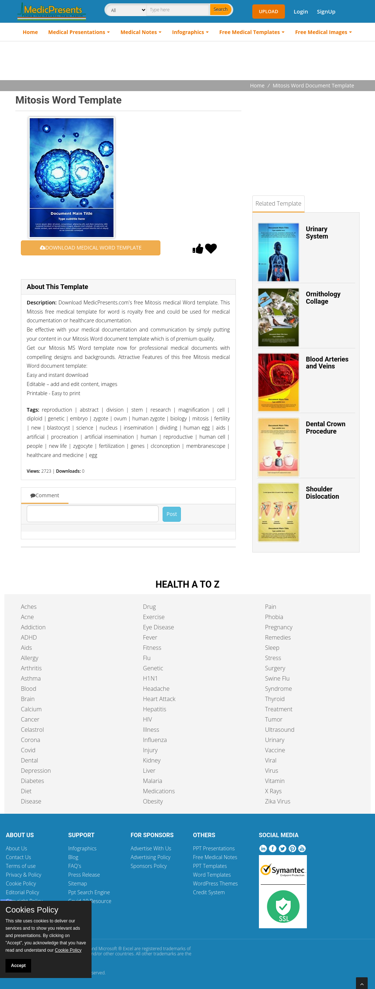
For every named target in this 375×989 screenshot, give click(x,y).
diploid (34, 418)
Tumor (274, 719)
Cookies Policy (31, 910)
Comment (44, 495)
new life (58, 445)
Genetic (153, 668)
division (114, 409)
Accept (18, 965)
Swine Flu (277, 678)
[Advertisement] (187, 61)
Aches (29, 607)
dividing (168, 427)
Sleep (272, 648)
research (161, 409)
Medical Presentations (76, 32)
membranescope (205, 445)
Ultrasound (279, 730)
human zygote (148, 418)
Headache (156, 689)
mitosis (200, 418)
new (36, 427)
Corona (30, 740)
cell (221, 409)
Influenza (155, 740)
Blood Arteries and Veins (327, 362)
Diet (26, 791)
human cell (212, 436)
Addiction (33, 627)
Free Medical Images (321, 32)
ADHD (29, 637)
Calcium (31, 709)
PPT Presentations (214, 848)
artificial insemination (109, 436)
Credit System (209, 892)
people (34, 445)
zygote (100, 418)
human (149, 436)
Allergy (29, 658)
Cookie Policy (21, 883)
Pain (270, 607)
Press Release (84, 874)
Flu (147, 658)
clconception (165, 445)
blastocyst (58, 427)
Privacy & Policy (23, 874)
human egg (196, 427)
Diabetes (32, 781)
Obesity (153, 801)
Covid (28, 750)
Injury (150, 750)
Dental (29, 760)
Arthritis (31, 668)
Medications (159, 791)
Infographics (188, 32)
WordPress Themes (215, 883)
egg (93, 455)
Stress (273, 658)
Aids (26, 648)
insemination (138, 427)
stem (137, 409)
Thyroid (275, 699)
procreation (64, 436)
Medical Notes (138, 32)
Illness (151, 730)
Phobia (274, 617)
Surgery (275, 668)
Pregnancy (279, 627)
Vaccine (275, 750)
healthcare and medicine (55, 455)
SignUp (326, 11)
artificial (35, 436)
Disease (31, 801)
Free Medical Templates (249, 32)
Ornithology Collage (323, 297)
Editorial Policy (22, 892)
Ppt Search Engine (89, 892)
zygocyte (83, 445)
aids (220, 427)
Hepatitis (154, 709)
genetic (56, 418)
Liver (149, 771)
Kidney (151, 760)
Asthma (31, 678)
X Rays (273, 791)
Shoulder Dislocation (322, 492)
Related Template (278, 203)
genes (137, 445)
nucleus (109, 427)
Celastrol (32, 730)
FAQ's (74, 865)
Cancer (30, 719)
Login (301, 11)
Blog (73, 857)
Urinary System (317, 232)
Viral (270, 760)
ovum (120, 418)
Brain (28, 699)
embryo (79, 418)
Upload (268, 11)
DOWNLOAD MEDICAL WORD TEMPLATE (91, 247)
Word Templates (212, 874)
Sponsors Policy (149, 865)
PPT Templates (210, 865)
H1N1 (150, 678)
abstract (89, 409)
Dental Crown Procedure (325, 427)
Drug (149, 607)
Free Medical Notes (215, 857)
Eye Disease (158, 627)
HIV (147, 719)
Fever (150, 637)
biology (178, 418)
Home (30, 32)
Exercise (153, 617)
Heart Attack (159, 699)
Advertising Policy (151, 857)
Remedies (278, 637)
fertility (222, 418)
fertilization (112, 445)
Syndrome (278, 689)
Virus (271, 771)
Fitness (152, 648)
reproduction (57, 409)
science (84, 427)
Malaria (152, 781)
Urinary (275, 740)
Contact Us (18, 857)
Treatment (279, 709)
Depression (36, 771)
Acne (27, 617)
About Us (16, 848)
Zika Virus (277, 801)
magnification (193, 409)
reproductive (178, 436)
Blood (28, 689)
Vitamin (275, 781)
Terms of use (21, 865)
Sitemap (77, 883)
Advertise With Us (151, 848)
